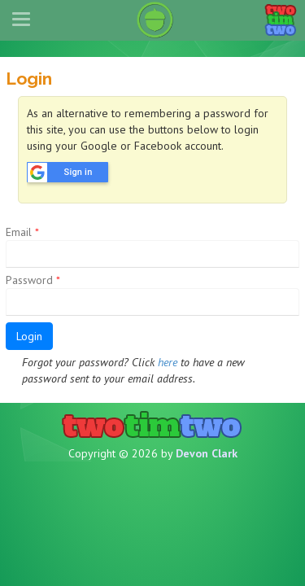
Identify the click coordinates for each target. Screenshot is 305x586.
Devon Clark (206, 453)
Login (29, 336)
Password (33, 280)
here (167, 362)
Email (22, 232)
